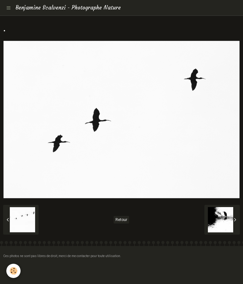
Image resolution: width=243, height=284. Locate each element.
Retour (121, 220)
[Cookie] (13, 271)
